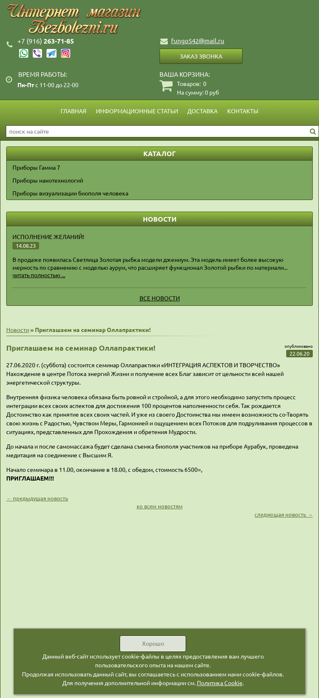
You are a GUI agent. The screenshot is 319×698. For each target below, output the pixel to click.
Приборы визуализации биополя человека (70, 193)
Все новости (160, 298)
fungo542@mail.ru (197, 40)
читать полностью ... (38, 274)
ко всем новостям (160, 506)
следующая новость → (284, 514)
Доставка (202, 111)
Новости (17, 329)
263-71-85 (45, 41)
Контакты (242, 111)
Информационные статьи (137, 111)
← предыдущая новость (37, 498)
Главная (73, 111)
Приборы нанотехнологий (47, 180)
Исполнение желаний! (48, 236)
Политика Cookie (220, 682)
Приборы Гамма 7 (36, 167)
